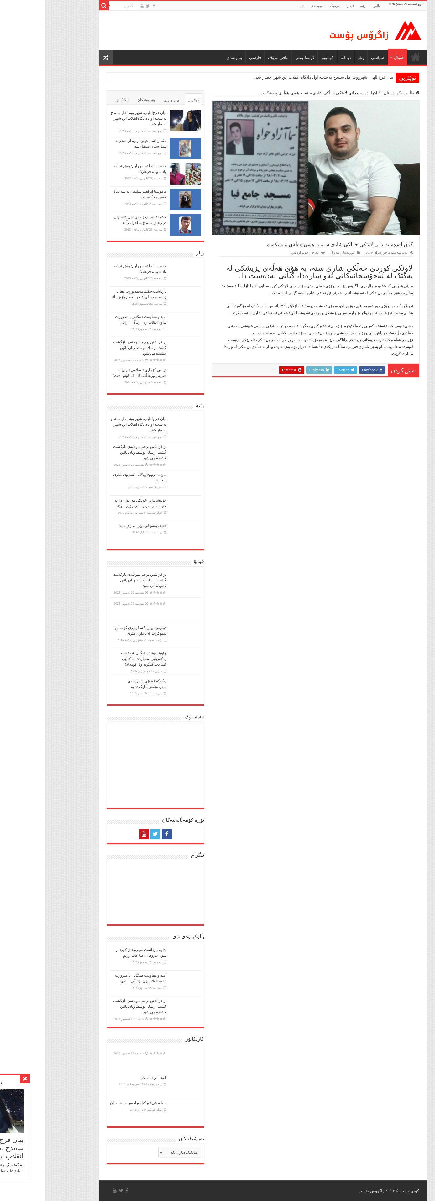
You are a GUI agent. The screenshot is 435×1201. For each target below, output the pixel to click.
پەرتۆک (290, 6)
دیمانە (300, 57)
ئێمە (256, 6)
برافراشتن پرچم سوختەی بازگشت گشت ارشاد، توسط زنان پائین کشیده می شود (94, 348)
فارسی (210, 57)
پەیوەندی (271, 6)
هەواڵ (354, 57)
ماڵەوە (366, 93)
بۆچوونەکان (100, 100)
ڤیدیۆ (304, 6)
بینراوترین (126, 100)
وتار (315, 57)
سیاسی (332, 57)
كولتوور (282, 57)
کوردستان (346, 93)
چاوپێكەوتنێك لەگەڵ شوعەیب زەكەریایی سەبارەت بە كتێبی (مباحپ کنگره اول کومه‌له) (98, 659)
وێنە (317, 6)
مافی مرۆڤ (233, 57)
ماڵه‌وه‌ (330, 6)
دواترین (148, 100)
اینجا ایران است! (108, 1077)
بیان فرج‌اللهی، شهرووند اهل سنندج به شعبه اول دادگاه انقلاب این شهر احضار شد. (278, 77)
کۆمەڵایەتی (259, 57)
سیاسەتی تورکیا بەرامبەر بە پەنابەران (93, 1103)
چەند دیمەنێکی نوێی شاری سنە (97, 525)
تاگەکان (77, 100)
